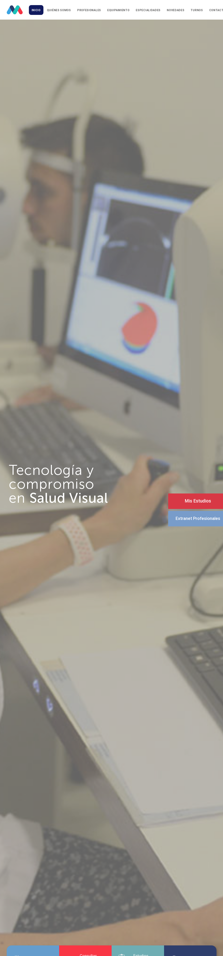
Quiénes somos (59, 10)
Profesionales (89, 10)
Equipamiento (118, 10)
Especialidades (148, 10)
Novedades (175, 10)
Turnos (197, 10)
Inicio (36, 10)
